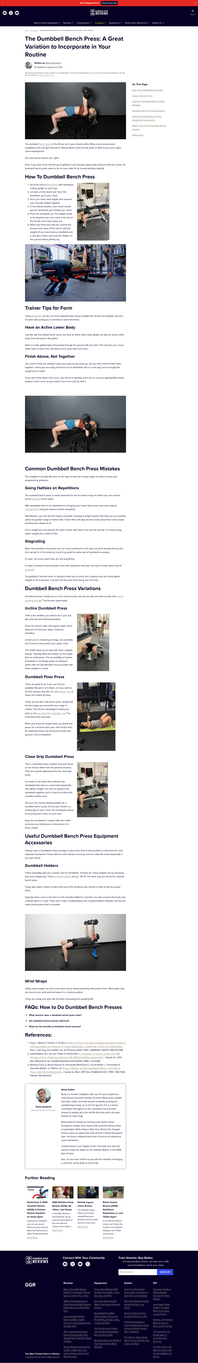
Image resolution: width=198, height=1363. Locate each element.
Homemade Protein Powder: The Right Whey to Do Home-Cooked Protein (161, 1309)
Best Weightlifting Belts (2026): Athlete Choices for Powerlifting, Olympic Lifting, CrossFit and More (107, 1318)
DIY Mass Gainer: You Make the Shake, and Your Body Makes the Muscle (162, 1351)
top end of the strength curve (51, 713)
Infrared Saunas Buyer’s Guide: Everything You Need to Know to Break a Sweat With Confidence (136, 1326)
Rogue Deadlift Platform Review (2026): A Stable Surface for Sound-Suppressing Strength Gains (77, 1321)
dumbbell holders (62, 876)
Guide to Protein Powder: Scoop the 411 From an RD (135, 1315)
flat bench (53, 184)
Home (27, 30)
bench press (45, 144)
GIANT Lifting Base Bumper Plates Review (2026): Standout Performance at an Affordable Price (77, 1306)
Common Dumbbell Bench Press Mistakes (148, 103)
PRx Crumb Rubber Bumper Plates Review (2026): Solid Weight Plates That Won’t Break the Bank (77, 1336)
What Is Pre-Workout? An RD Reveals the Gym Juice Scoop (136, 1304)
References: (138, 135)
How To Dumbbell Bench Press (147, 90)
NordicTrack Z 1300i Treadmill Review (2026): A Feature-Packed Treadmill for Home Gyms (37, 1209)
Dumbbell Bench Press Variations (148, 110)
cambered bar (32, 509)
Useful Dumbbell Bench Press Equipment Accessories (147, 118)
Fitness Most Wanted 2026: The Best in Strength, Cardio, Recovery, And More (107, 1292)
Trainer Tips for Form (142, 95)
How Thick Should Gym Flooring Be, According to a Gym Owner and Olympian (136, 1292)
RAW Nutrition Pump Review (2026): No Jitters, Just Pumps (62, 1206)
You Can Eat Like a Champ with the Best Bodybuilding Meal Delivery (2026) (106, 1331)
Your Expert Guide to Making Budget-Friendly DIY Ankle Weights (162, 1294)
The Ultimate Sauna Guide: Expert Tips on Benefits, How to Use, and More (137, 1340)
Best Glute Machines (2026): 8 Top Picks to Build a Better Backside (107, 1343)
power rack (65, 691)
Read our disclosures (46, 75)
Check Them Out (109, 3)
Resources (34, 30)
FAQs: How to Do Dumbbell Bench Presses (149, 127)
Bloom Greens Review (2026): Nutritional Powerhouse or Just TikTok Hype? (113, 1209)
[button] (2, 3)
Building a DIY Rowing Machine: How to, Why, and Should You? (163, 1322)
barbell (37, 498)
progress (29, 569)
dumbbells (36, 315)
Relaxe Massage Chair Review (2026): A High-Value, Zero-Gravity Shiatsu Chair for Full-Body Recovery (77, 1351)
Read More (32, 1237)
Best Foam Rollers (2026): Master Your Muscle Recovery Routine (107, 1304)
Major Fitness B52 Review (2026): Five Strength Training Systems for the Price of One (77, 1292)
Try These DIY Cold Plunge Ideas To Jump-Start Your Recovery (161, 1336)
